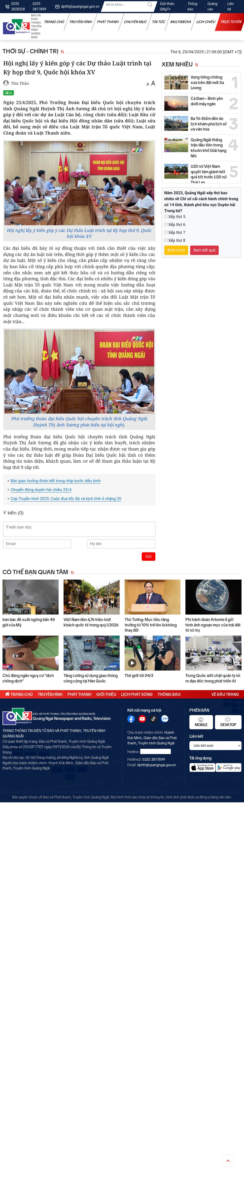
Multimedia (181, 22)
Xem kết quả (204, 250)
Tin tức (158, 22)
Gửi (148, 556)
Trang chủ (54, 22)
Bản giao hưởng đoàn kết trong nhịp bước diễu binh (56, 480)
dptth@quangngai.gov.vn (80, 6)
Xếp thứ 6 (176, 224)
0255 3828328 (18, 6)
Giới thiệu (106, 694)
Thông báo (192, 6)
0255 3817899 (39, 6)
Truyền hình (81, 22)
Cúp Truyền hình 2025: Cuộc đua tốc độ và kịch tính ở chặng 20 (66, 498)
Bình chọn (176, 250)
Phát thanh (108, 22)
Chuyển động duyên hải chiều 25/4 (41, 489)
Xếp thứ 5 (176, 216)
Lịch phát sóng (137, 694)
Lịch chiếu (206, 22)
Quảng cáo (212, 6)
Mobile (201, 722)
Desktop (228, 722)
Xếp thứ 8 (176, 240)
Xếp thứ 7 (176, 232)
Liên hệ (230, 6)
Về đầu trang (225, 694)
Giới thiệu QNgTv (167, 6)
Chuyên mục (135, 22)
